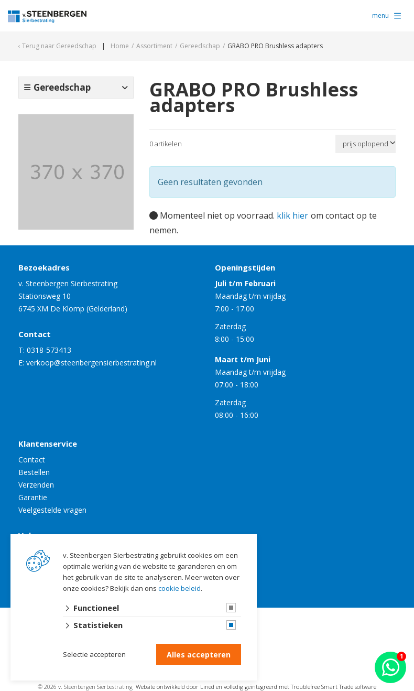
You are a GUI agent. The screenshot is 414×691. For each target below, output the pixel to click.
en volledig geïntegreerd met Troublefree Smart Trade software (296, 686)
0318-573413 (49, 350)
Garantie (32, 497)
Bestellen (34, 472)
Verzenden (36, 485)
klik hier (292, 215)
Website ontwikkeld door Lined (175, 686)
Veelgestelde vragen (52, 510)
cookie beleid (179, 588)
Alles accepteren (199, 655)
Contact (31, 460)
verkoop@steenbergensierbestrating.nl (91, 363)
